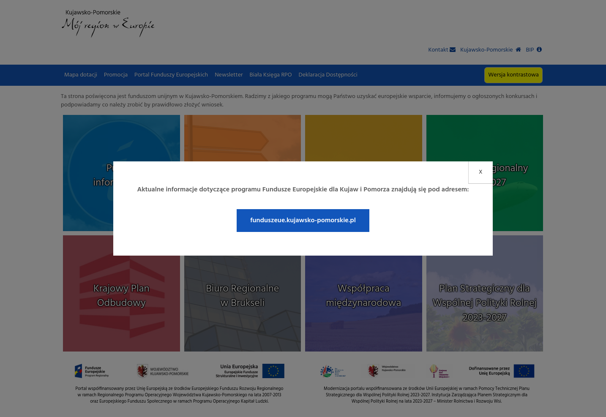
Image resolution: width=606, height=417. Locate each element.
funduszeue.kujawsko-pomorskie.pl (303, 220)
